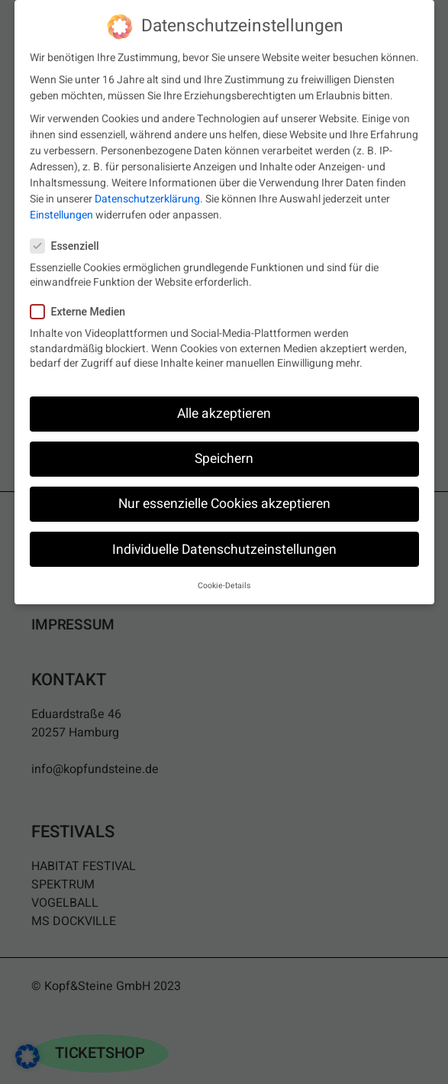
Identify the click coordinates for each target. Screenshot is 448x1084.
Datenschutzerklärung (147, 194)
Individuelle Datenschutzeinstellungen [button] (224, 544)
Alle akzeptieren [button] (224, 409)
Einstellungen (61, 210)
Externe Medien (84, 307)
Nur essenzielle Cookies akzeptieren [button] (224, 499)
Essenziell (71, 241)
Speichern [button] (224, 454)
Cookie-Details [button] (224, 581)
